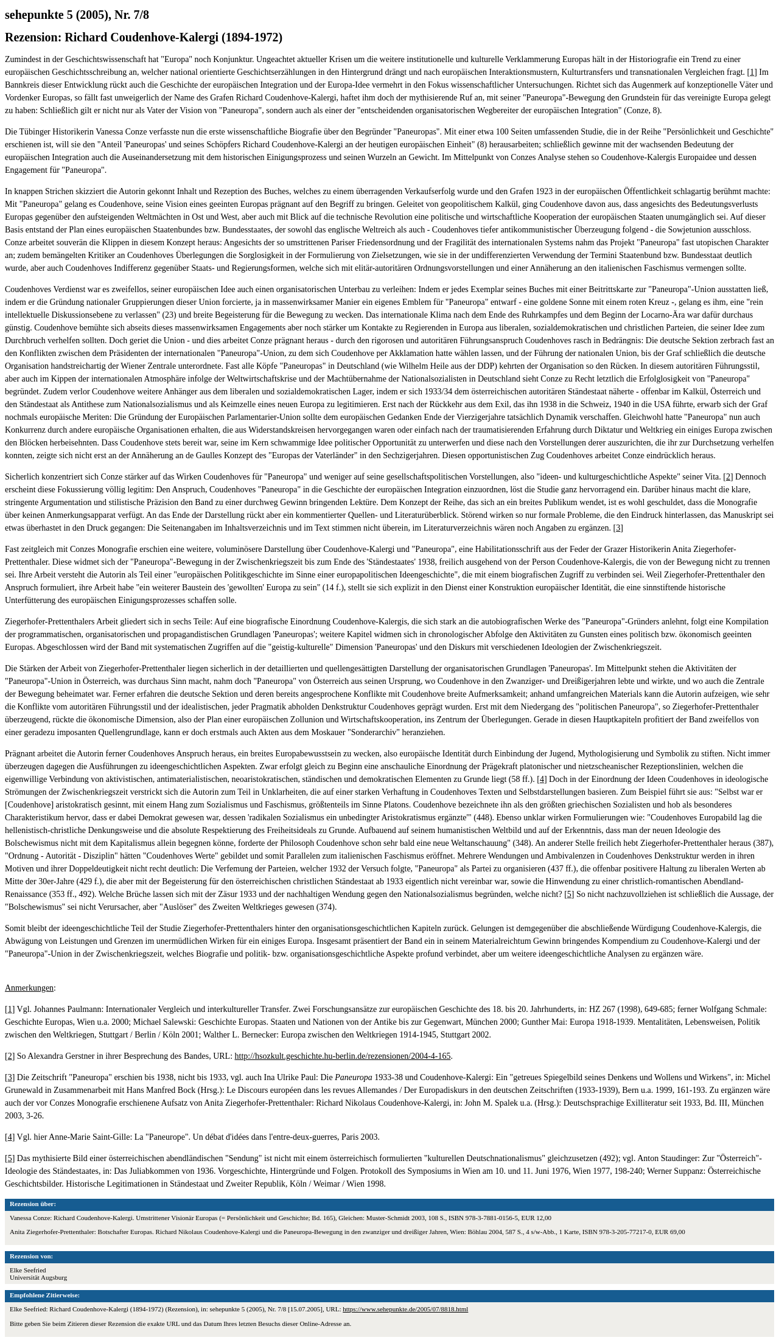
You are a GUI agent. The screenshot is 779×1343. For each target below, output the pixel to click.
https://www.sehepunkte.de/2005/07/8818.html (405, 1309)
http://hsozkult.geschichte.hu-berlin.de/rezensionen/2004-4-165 (343, 1056)
